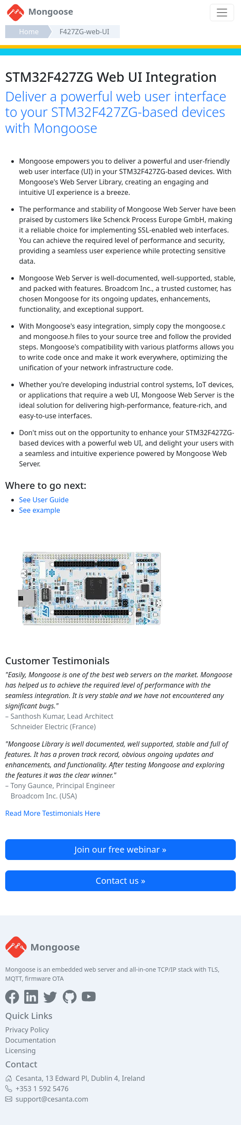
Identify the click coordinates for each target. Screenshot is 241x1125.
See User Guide (44, 499)
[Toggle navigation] (222, 12)
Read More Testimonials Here (52, 813)
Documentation (30, 1040)
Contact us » (120, 880)
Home (29, 31)
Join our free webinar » (120, 849)
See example (39, 510)
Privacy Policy (27, 1029)
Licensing (20, 1050)
